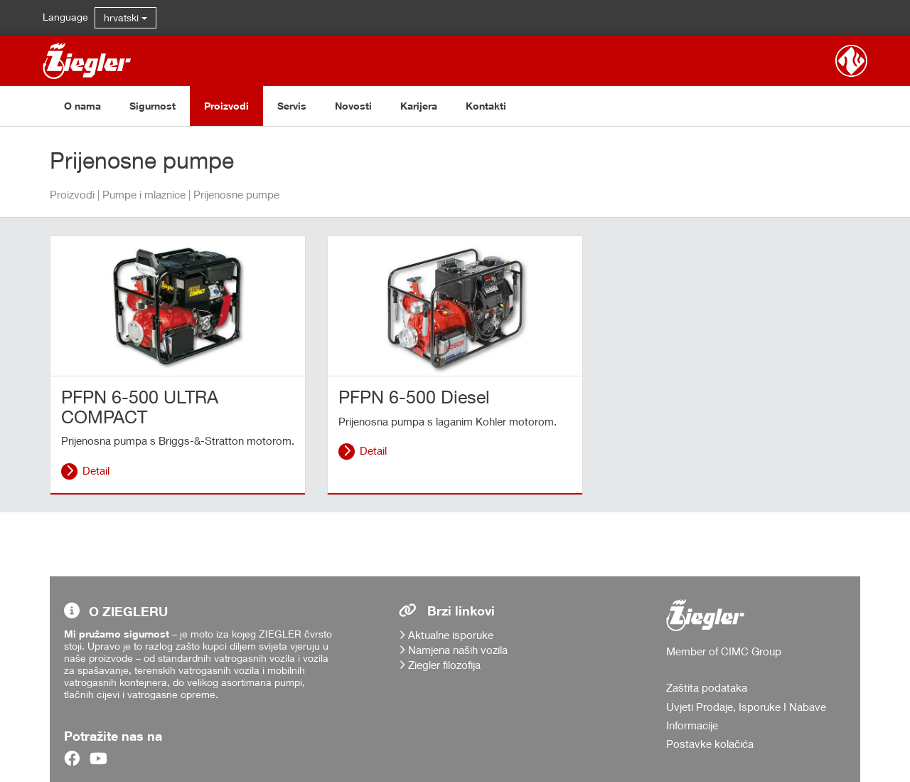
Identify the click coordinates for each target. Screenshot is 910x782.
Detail (95, 470)
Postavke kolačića (710, 743)
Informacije (692, 725)
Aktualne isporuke (450, 634)
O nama (82, 106)
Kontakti (486, 106)
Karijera (418, 106)
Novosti (353, 106)
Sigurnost (152, 106)
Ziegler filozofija (444, 664)
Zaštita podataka (706, 687)
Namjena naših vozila (458, 649)
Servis (291, 106)
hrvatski (125, 17)
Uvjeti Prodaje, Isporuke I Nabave (746, 706)
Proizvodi (226, 106)
